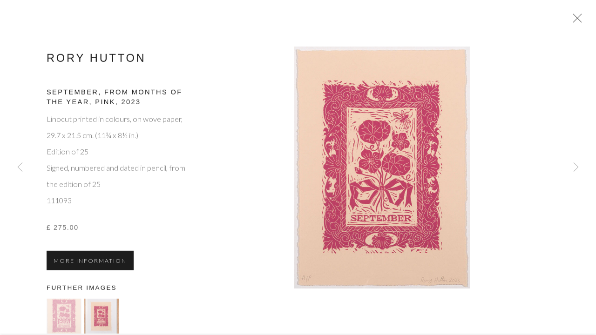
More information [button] (90, 264)
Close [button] (577, 21)
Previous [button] (20, 167)
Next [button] (576, 167)
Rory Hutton (96, 61)
